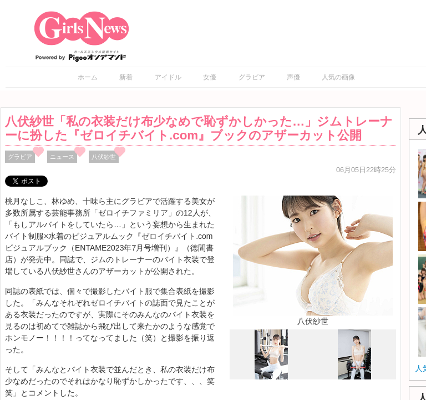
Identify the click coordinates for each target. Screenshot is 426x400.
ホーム (88, 77)
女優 (209, 77)
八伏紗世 (104, 156)
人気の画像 (338, 77)
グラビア (252, 77)
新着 (126, 77)
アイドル (168, 77)
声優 (293, 77)
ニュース (62, 156)
